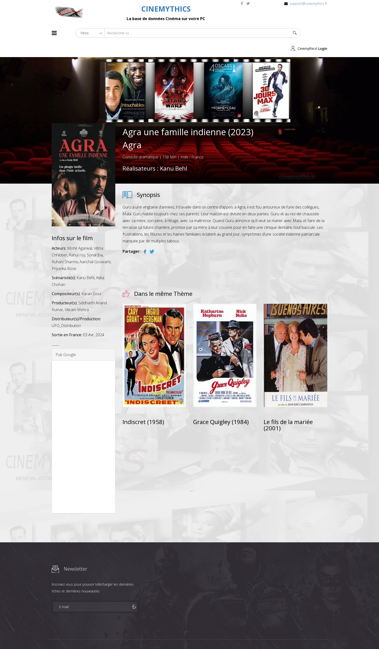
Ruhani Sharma (65, 246)
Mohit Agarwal (79, 233)
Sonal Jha (95, 239)
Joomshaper (231, 636)
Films (66, 636)
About (53, 636)
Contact (134, 636)
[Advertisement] (83, 421)
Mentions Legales (109, 636)
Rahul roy (77, 239)
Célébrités (83, 636)
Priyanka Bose (64, 253)
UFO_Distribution (66, 310)
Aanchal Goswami (95, 246)
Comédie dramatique (140, 141)
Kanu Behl (173, 153)
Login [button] (322, 33)
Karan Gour (91, 278)
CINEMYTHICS (166, 9)
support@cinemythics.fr (308, 3)
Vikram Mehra (77, 294)
